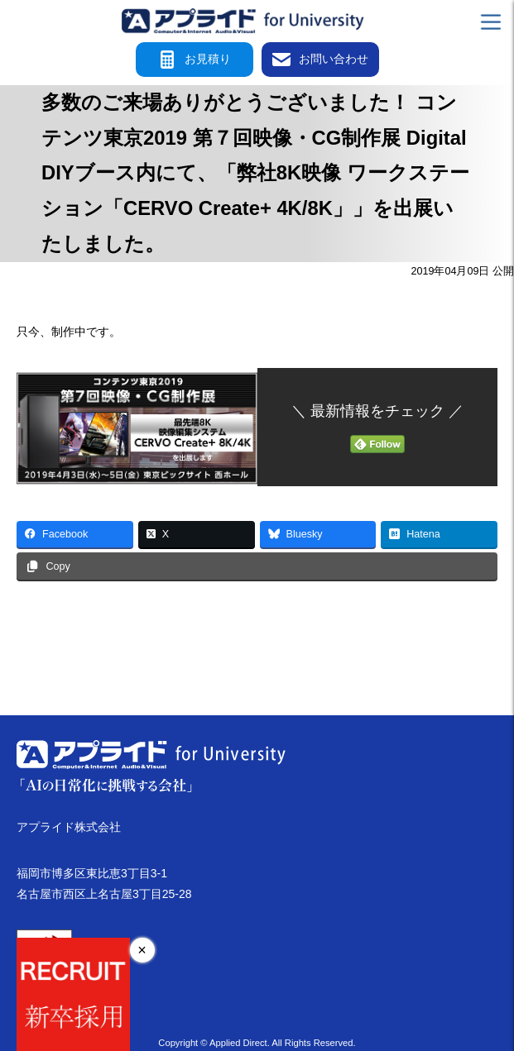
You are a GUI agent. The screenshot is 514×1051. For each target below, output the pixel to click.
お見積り (194, 59)
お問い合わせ (320, 59)
